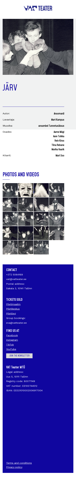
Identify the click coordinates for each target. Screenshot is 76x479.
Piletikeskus (13, 308)
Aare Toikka (58, 136)
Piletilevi (11, 313)
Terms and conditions (19, 463)
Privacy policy (14, 467)
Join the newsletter (19, 356)
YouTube (11, 349)
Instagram (12, 339)
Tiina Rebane (58, 145)
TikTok (10, 344)
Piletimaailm (13, 304)
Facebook (12, 335)
